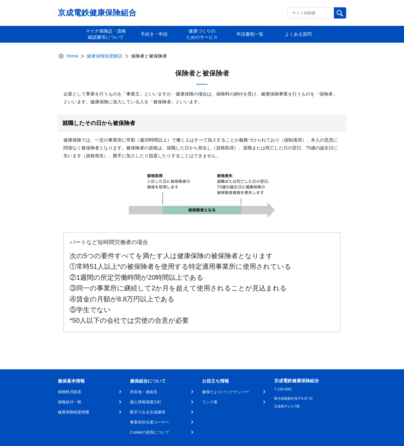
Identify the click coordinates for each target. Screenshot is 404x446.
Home (72, 56)
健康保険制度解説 (105, 56)
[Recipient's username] (310, 13)
